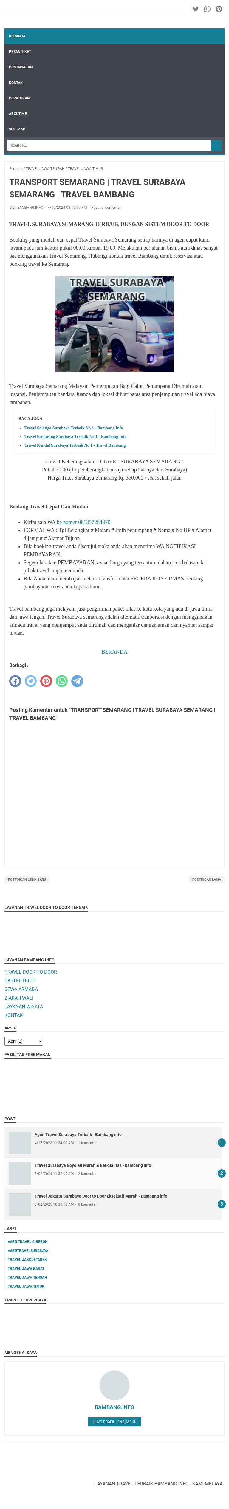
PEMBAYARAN (21, 67)
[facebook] (15, 681)
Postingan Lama (206, 880)
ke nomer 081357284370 (83, 522)
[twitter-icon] (196, 9)
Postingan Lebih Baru (27, 880)
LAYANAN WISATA (23, 1006)
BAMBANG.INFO (114, 1407)
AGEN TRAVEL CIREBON (27, 1242)
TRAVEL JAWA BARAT (26, 1269)
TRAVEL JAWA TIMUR (26, 1286)
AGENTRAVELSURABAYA (28, 1251)
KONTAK (16, 83)
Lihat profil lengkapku (115, 1422)
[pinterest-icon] (219, 9)
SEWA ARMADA (21, 989)
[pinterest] (46, 681)
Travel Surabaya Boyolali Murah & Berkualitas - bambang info (93, 1165)
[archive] (23, 1041)
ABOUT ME (18, 114)
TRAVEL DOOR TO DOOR (30, 972)
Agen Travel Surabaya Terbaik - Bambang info (78, 1134)
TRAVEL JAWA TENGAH (27, 1278)
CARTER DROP (19, 981)
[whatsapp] (62, 681)
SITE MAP (17, 129)
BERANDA (114, 652)
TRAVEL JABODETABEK (27, 1260)
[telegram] (77, 681)
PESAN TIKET (20, 52)
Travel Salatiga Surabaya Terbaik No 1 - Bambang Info (73, 428)
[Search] (109, 145)
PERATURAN (19, 98)
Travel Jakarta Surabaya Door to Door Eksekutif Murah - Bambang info (101, 1196)
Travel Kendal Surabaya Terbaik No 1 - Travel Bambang (75, 445)
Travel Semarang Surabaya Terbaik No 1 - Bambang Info (75, 436)
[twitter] (31, 681)
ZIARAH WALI (18, 998)
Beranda (17, 36)
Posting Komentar (106, 207)
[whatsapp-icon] (207, 9)
